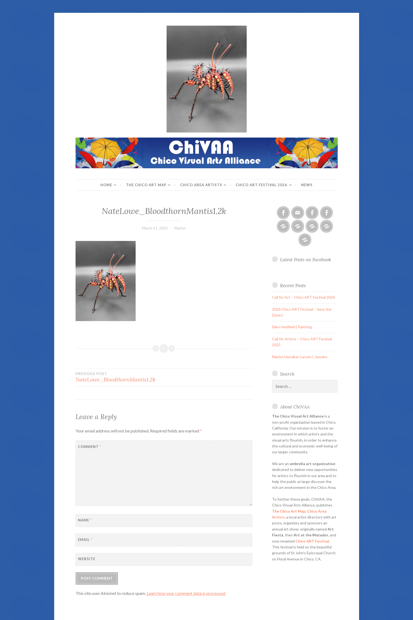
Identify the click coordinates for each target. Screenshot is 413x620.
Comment (89, 446)
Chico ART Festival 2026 (261, 185)
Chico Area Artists (201, 185)
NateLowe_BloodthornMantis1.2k (120, 377)
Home (106, 185)
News (307, 185)
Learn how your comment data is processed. (186, 593)
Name (85, 520)
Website (86, 559)
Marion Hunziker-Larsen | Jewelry (299, 356)
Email (85, 539)
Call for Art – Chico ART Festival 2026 (303, 297)
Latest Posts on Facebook (305, 259)
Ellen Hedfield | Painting (292, 327)
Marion (180, 228)
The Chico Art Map (146, 185)
